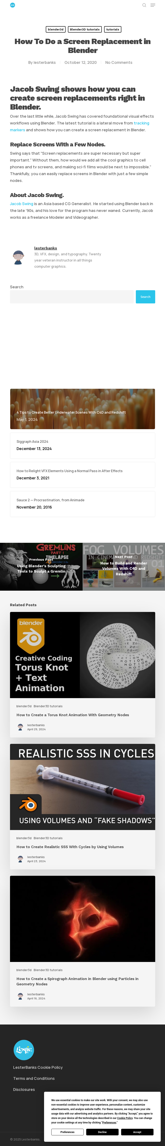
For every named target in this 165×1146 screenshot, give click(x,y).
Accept (137, 1132)
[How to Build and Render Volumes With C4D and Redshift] (124, 567)
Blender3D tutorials (85, 29)
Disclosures (24, 1089)
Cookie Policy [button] (124, 1118)
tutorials (112, 29)
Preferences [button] (109, 1122)
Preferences (67, 1132)
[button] (153, 5)
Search (16, 286)
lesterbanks (45, 62)
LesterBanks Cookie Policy (38, 1067)
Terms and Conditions (34, 1078)
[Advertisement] (82, 346)
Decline (102, 1132)
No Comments (118, 62)
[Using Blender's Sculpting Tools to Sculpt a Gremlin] (41, 567)
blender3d (55, 29)
